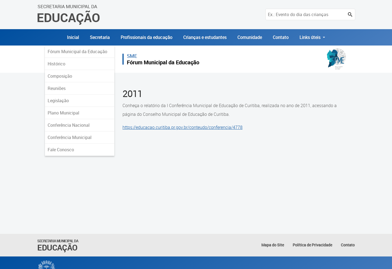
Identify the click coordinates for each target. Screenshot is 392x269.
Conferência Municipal (69, 137)
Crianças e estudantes (204, 37)
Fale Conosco (61, 150)
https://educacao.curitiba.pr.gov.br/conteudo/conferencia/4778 (182, 127)
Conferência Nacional (69, 125)
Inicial (73, 37)
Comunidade (249, 37)
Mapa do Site (272, 244)
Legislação (58, 101)
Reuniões (57, 88)
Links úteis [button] (310, 37)
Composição (60, 76)
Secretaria (100, 37)
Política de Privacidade (312, 244)
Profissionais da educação (146, 37)
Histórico (56, 64)
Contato (281, 37)
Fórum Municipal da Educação (77, 52)
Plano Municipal (63, 113)
